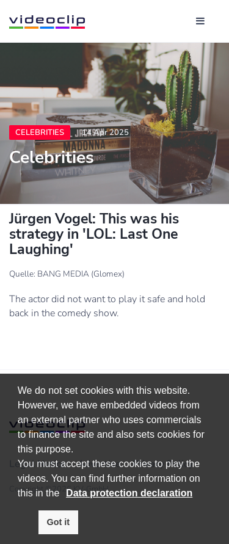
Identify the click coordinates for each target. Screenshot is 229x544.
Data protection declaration (129, 493)
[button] (64, 494)
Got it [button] (58, 522)
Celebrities (39, 132)
